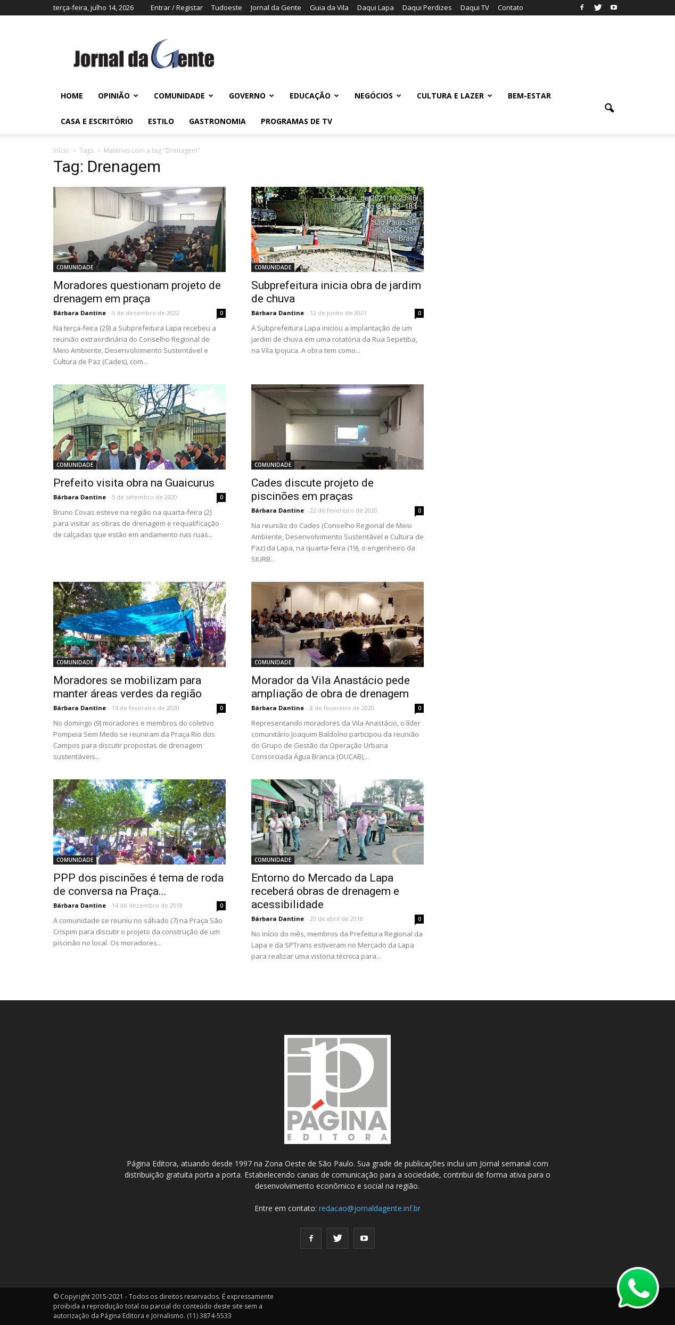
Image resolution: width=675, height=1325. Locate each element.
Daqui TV (474, 7)
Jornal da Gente (276, 7)
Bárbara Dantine (79, 313)
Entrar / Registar (177, 7)
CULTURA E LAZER (454, 95)
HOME (72, 95)
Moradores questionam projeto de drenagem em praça (137, 292)
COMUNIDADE (183, 95)
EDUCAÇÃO (314, 95)
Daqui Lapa (375, 7)
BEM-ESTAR (529, 95)
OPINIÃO (118, 95)
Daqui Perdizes (427, 7)
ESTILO (161, 121)
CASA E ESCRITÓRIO (97, 121)
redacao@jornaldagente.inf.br (370, 1208)
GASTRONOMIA (217, 121)
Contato (510, 7)
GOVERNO (251, 95)
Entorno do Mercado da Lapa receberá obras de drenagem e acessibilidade (325, 891)
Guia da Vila (329, 7)
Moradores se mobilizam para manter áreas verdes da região (127, 687)
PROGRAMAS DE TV (296, 121)
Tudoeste (226, 7)
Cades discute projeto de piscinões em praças (312, 489)
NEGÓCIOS (378, 95)
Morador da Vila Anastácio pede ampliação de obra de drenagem (330, 687)
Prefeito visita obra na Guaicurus (134, 482)
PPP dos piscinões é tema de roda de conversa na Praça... (138, 884)
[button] (609, 108)
